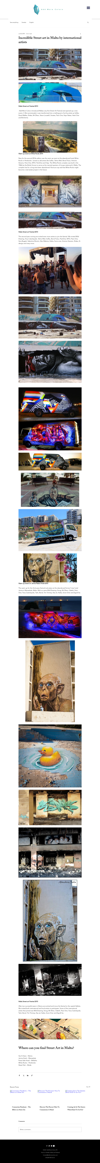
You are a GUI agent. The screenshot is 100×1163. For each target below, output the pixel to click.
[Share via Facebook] (19, 1075)
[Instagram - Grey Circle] (54, 1146)
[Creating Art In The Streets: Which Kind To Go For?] (77, 1097)
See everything (14, 22)
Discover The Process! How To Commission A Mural (50, 1108)
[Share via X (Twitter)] (23, 1075)
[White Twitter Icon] (49, 1146)
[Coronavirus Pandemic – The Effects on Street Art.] (22, 1097)
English (31, 22)
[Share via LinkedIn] (27, 1075)
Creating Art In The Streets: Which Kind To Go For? (76, 1108)
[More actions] (81, 34)
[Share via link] (32, 1075)
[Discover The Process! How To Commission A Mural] (50, 1097)
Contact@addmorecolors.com (50, 1155)
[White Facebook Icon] (47, 1146)
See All (88, 1087)
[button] (88, 22)
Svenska (24, 22)
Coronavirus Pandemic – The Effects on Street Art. (21, 1108)
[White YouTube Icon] (51, 1146)
